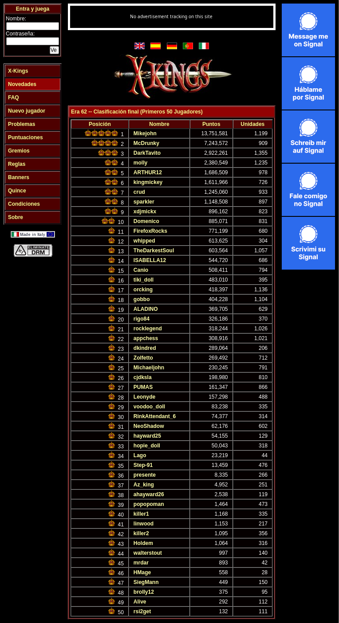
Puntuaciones (25, 137)
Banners (18, 177)
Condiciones (24, 204)
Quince (17, 191)
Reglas (16, 164)
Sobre (15, 217)
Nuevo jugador (26, 111)
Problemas (21, 124)
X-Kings (18, 71)
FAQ (13, 97)
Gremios (19, 151)
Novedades (22, 84)
